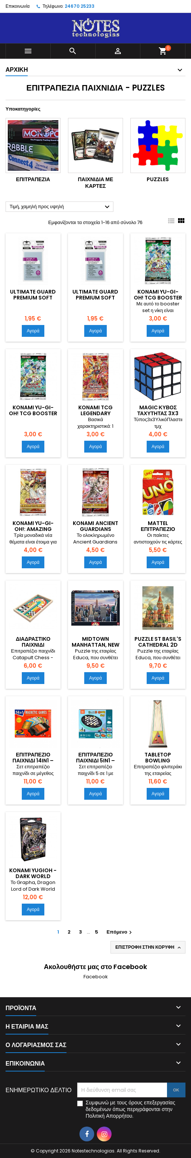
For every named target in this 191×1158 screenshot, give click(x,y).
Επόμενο (120, 931)
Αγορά (33, 331)
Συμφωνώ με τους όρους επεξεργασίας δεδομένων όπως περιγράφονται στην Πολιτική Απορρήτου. (130, 1109)
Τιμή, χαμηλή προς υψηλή (61, 207)
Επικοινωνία (18, 6)
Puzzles (158, 179)
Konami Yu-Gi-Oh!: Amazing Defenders (33, 529)
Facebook (95, 976)
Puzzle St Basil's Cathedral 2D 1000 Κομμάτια (157, 644)
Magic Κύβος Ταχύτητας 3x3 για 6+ (157, 413)
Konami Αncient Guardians (95, 526)
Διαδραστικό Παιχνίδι (33, 642)
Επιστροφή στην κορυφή (148, 947)
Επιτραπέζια (33, 179)
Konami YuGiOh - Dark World (33, 873)
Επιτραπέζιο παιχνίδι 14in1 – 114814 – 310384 (33, 760)
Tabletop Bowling (157, 757)
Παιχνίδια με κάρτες (95, 183)
